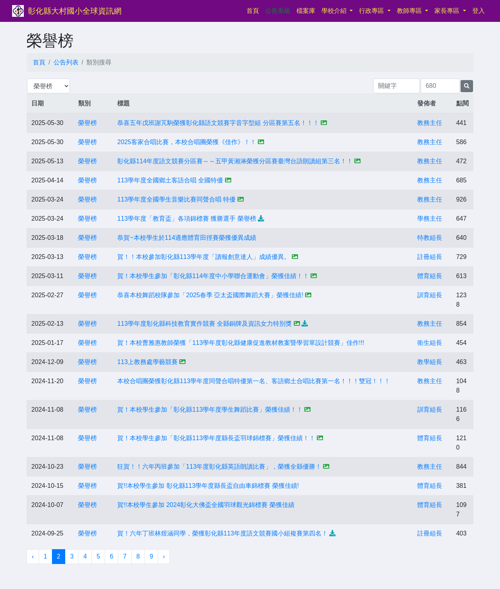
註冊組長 (429, 256)
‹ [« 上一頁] (33, 556)
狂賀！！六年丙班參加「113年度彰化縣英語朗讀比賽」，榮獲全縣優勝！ (219, 466)
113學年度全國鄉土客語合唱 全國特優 (170, 180)
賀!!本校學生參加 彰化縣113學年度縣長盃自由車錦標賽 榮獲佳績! (208, 485)
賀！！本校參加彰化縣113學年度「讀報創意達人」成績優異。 (203, 256)
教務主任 (429, 123)
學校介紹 (334, 10)
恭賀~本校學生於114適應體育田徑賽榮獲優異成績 (186, 237)
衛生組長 (429, 342)
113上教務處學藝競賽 (147, 362)
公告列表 (66, 62)
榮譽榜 (87, 123)
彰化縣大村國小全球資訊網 (74, 11)
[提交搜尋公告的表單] (467, 86)
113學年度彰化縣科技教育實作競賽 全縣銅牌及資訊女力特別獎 (204, 323)
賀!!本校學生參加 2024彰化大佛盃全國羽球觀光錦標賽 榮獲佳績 (205, 505)
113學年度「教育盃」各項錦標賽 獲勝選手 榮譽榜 (186, 218)
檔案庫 (305, 10)
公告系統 (277, 10)
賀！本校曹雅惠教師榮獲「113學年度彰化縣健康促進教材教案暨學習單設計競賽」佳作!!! (240, 342)
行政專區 (372, 10)
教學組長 (429, 362)
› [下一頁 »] (164, 556)
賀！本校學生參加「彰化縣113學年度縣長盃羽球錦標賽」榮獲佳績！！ (216, 438)
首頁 (254, 10)
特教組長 (429, 237)
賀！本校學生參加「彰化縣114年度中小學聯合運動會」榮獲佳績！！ (213, 276)
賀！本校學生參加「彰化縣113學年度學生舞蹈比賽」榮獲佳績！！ (210, 409)
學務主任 (429, 218)
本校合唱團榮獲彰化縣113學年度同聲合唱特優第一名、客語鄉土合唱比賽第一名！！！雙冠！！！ (253, 381)
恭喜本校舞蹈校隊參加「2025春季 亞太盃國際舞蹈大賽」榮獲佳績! (210, 295)
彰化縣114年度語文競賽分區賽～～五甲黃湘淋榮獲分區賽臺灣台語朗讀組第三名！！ (235, 161)
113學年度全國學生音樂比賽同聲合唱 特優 (176, 199)
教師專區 (410, 10)
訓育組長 (429, 295)
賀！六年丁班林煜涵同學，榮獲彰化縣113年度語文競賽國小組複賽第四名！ (222, 533)
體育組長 (429, 276)
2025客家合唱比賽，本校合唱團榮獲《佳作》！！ (186, 142)
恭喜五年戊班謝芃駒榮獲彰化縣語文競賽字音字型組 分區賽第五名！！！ (218, 123)
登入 (478, 10)
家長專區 (447, 10)
